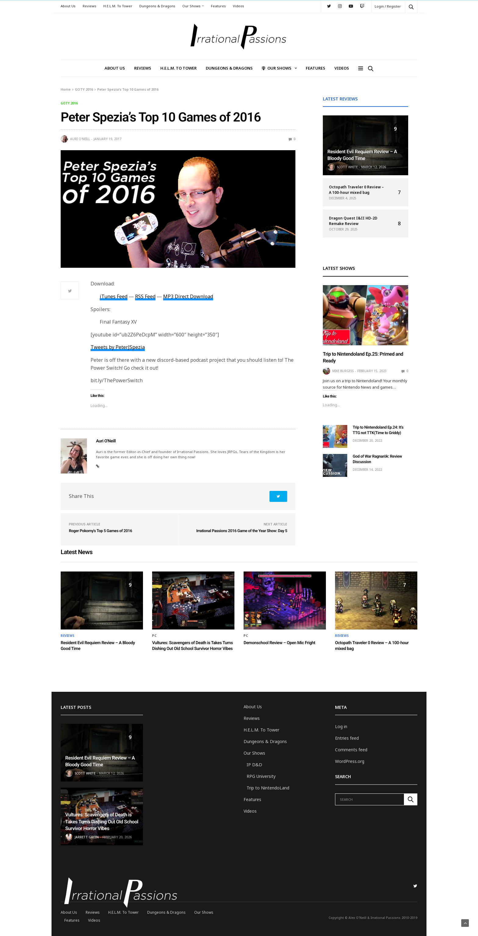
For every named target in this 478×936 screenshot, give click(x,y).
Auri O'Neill (80, 139)
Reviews (89, 6)
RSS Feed (145, 296)
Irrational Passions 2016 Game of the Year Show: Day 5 (241, 531)
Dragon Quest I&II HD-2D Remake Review (353, 221)
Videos (238, 6)
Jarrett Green (87, 837)
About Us (68, 6)
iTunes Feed (113, 296)
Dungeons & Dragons (157, 6)
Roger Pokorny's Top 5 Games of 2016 (100, 531)
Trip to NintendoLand (268, 788)
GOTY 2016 (69, 103)
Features (218, 6)
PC (154, 635)
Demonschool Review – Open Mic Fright (279, 642)
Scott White (347, 167)
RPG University (261, 776)
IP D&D (254, 764)
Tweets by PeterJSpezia (118, 347)
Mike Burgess (343, 371)
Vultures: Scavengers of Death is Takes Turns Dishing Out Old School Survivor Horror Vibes (101, 821)
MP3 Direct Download (188, 296)
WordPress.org (349, 761)
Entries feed (347, 738)
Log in (341, 726)
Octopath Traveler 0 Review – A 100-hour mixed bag (356, 189)
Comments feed (351, 750)
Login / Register (388, 6)
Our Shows (191, 6)
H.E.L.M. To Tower (117, 6)
